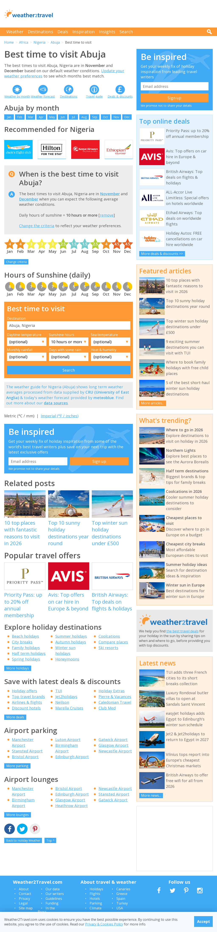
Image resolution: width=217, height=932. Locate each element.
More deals (15, 725)
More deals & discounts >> (162, 253)
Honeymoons (67, 667)
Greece (121, 893)
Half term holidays (29, 662)
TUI (58, 699)
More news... (151, 795)
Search (126, 32)
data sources (56, 411)
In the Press (46, 910)
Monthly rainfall (19, 358)
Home (9, 42)
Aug (84, 117)
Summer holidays (71, 644)
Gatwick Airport (113, 748)
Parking (96, 903)
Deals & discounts (120, 96)
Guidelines (54, 898)
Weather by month (17, 96)
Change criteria (16, 270)
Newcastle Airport (115, 759)
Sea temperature (104, 343)
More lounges (17, 823)
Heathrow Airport (71, 814)
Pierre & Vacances (115, 705)
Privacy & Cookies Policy (104, 924)
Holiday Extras (112, 699)
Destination (16, 327)
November (110, 202)
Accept (203, 921)
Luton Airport (68, 748)
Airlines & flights (27, 710)
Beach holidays (25, 644)
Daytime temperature (24, 343)
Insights (107, 32)
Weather (15, 32)
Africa (23, 42)
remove (107, 223)
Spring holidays (26, 667)
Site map (26, 908)
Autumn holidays (70, 650)
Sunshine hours (61, 343)
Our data (53, 889)
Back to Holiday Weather (23, 849)
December (28, 207)
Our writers (55, 893)
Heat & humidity (103, 358)
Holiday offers (24, 699)
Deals (62, 32)
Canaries (123, 889)
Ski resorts (108, 656)
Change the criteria (36, 234)
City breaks (22, 650)
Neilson (62, 710)
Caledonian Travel (115, 710)
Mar (30, 117)
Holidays (96, 889)
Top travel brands (28, 705)
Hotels (95, 898)
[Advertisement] (135, 13)
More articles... (152, 403)
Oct (105, 117)
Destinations (40, 32)
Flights (95, 893)
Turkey (122, 903)
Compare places (113, 650)
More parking (17, 774)
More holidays (17, 677)
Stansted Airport (27, 759)
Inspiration (83, 32)
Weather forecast (43, 96)
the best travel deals (182, 631)
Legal (23, 903)
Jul (73, 117)
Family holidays (26, 656)
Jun (63, 117)
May (52, 117)
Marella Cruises (69, 716)
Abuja (55, 42)
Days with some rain (65, 358)
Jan (9, 117)
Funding (52, 903)
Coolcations (109, 644)
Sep (94, 117)
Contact (25, 893)
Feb (19, 117)
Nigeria (39, 42)
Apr (41, 117)
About (24, 889)
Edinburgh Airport (72, 765)
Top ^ (50, 849)
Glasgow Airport (113, 753)
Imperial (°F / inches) (59, 424)
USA (119, 908)
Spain (120, 898)
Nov (116, 117)
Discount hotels (26, 716)
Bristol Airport (25, 765)
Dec (127, 117)
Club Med (107, 716)
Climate (96, 908)
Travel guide (94, 96)
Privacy (24, 898)
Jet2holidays (66, 705)
